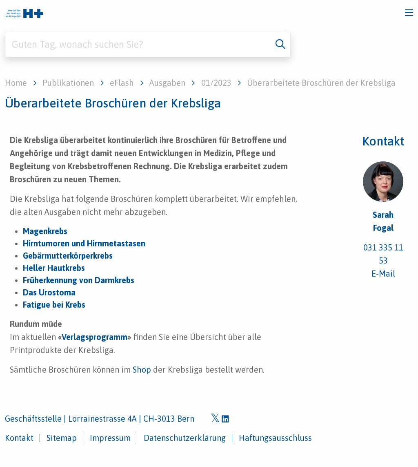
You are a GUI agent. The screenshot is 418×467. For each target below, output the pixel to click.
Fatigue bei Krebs (54, 304)
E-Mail (383, 273)
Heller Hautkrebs (54, 268)
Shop (142, 369)
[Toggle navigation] (409, 12)
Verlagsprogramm (94, 337)
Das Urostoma (49, 292)
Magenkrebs (45, 231)
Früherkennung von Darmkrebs (78, 280)
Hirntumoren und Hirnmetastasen (84, 243)
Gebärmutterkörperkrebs (68, 255)
